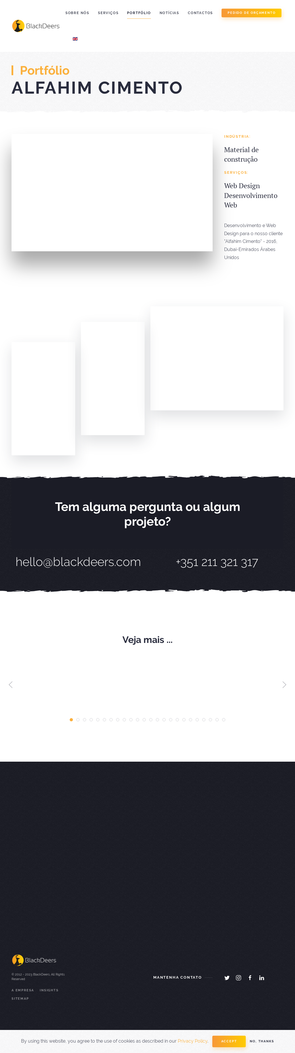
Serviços (108, 13)
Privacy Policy (192, 1041)
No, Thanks (262, 1041)
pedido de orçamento (251, 13)
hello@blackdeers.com (78, 562)
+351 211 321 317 (217, 562)
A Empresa (23, 990)
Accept (229, 1041)
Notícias (169, 13)
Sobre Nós (77, 13)
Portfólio (139, 13)
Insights (49, 990)
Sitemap (20, 999)
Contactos (200, 13)
